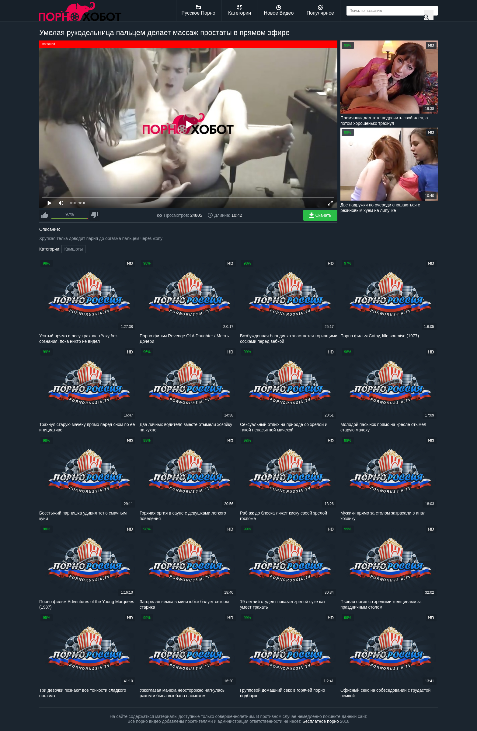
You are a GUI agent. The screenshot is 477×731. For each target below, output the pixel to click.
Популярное (320, 10)
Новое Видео (279, 10)
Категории (239, 10)
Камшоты (73, 249)
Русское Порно (198, 10)
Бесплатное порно (320, 721)
